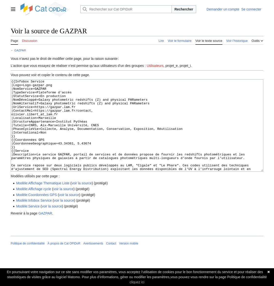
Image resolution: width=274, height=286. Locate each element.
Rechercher (183, 9)
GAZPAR (20, 50)
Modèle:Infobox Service (34, 219)
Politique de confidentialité (28, 261)
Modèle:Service (28, 224)
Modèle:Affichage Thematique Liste (42, 201)
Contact (111, 261)
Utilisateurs (155, 66)
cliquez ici (137, 282)
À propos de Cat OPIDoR (63, 261)
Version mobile (128, 261)
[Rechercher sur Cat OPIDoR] (126, 9)
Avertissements (93, 261)
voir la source (82, 201)
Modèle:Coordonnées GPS (36, 213)
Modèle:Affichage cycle (33, 207)
